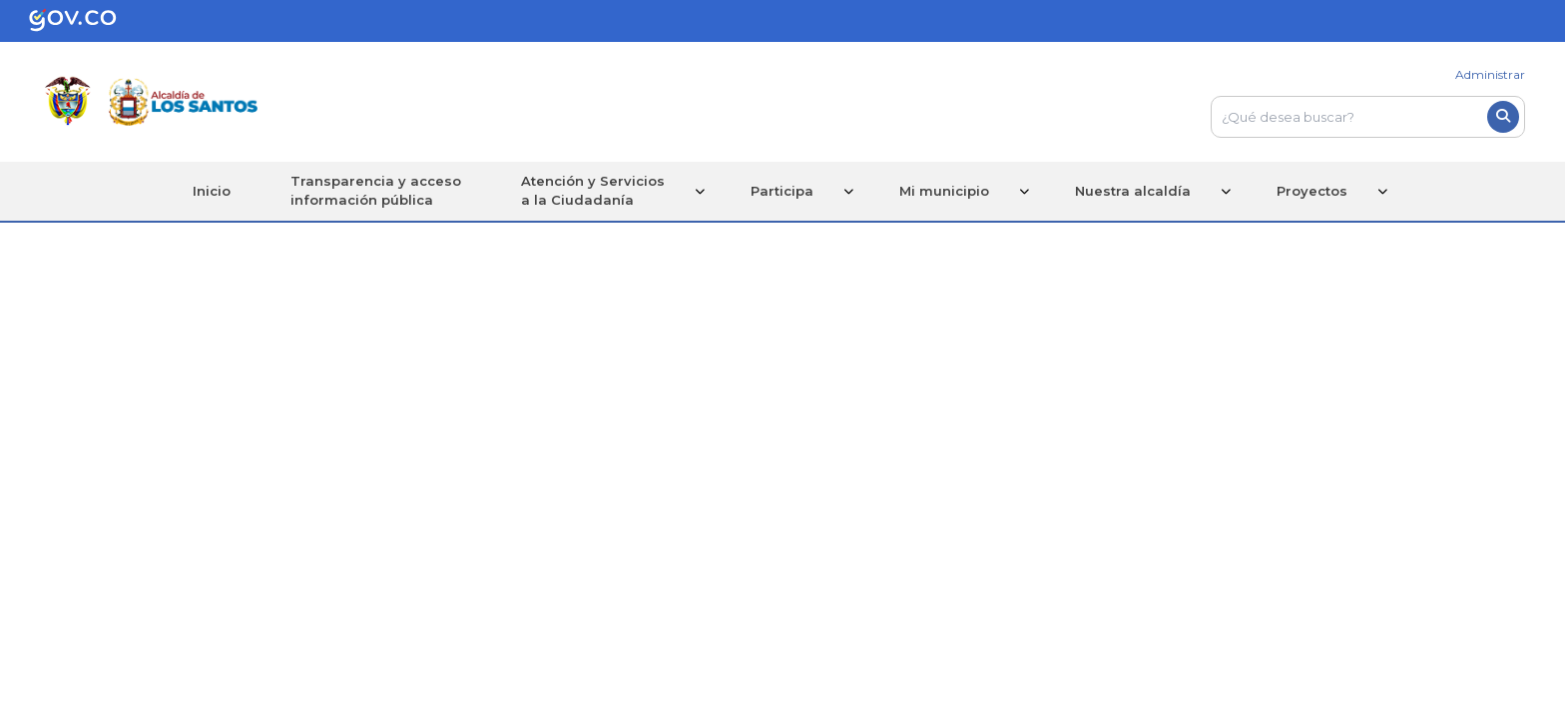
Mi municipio (944, 191)
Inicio (212, 191)
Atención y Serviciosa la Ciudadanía (593, 191)
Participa (782, 191)
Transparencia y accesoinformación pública (375, 191)
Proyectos (1312, 191)
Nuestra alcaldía (1133, 191)
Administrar (1490, 74)
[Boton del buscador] (1503, 117)
